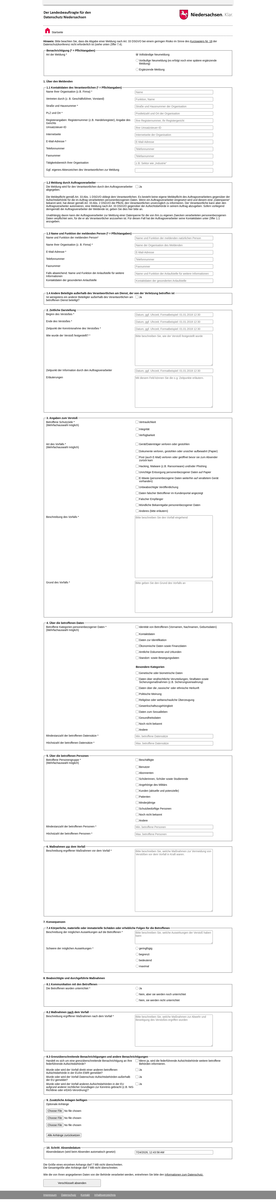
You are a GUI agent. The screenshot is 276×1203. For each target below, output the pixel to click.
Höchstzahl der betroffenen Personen (69, 833)
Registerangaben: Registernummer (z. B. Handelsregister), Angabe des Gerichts (88, 121)
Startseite (54, 32)
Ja (140, 186)
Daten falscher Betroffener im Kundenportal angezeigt (171, 493)
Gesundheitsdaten (150, 717)
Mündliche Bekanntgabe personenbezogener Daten (169, 505)
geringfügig (145, 948)
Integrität (144, 429)
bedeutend (145, 960)
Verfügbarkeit (147, 435)
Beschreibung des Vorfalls (62, 516)
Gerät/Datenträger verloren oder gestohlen (164, 444)
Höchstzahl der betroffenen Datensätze (70, 742)
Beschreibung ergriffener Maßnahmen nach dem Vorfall (80, 1016)
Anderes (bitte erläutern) (153, 510)
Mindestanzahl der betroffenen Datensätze (72, 735)
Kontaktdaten (147, 634)
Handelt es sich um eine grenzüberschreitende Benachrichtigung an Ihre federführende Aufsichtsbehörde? (89, 1062)
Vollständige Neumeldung (154, 54)
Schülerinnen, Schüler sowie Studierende (163, 778)
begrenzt (144, 954)
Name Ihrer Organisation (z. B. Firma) (69, 91)
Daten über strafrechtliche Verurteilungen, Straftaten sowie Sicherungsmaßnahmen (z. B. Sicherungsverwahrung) (174, 680)
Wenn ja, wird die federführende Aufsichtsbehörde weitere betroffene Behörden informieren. (179, 1062)
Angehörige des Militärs (153, 784)
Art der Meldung (56, 54)
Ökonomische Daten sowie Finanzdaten (162, 645)
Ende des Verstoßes (59, 321)
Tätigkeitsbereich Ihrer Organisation (67, 162)
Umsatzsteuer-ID (56, 127)
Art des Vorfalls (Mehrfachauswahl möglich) (62, 446)
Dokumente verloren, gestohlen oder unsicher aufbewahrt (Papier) (178, 451)
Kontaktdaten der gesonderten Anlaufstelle (71, 280)
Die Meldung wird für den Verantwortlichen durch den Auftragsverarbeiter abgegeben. (89, 188)
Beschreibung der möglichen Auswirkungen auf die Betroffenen (84, 932)
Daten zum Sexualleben (153, 711)
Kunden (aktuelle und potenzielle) (159, 790)
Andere (143, 729)
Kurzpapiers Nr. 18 (201, 41)
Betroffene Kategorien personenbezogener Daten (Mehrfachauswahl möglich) (76, 628)
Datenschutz (68, 1194)
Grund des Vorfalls (58, 582)
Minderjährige (147, 802)
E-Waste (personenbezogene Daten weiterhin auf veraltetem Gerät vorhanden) (179, 480)
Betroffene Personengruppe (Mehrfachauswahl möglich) (63, 761)
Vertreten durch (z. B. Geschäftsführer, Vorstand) (75, 98)
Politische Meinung (150, 693)
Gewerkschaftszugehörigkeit (156, 705)
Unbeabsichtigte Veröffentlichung (158, 487)
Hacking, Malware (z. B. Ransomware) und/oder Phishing (173, 466)
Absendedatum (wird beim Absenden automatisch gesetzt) (81, 1151)
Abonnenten (146, 772)
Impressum (50, 1194)
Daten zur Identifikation (153, 640)
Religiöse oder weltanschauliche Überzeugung (166, 699)
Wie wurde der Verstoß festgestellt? (68, 335)
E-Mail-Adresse (56, 141)
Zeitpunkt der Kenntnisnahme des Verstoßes (73, 328)
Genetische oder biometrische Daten (161, 673)
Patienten (144, 796)
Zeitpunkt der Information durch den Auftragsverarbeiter (79, 370)
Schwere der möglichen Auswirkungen (70, 948)
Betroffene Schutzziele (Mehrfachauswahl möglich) (62, 424)
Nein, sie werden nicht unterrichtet (159, 1000)
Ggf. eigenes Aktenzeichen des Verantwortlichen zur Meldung (82, 169)
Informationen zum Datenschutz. (184, 1174)
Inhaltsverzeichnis (105, 1194)
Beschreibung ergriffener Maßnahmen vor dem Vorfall (79, 850)
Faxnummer (53, 155)
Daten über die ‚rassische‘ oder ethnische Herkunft (169, 688)
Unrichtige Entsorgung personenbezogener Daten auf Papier (175, 472)
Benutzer (144, 766)
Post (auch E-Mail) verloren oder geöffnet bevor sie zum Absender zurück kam (178, 459)
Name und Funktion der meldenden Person (72, 237)
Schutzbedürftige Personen (155, 808)
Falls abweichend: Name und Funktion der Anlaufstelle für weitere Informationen (85, 275)
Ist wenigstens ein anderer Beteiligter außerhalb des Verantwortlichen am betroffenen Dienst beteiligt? (89, 299)
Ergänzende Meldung (152, 69)
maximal (144, 966)
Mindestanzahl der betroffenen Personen (71, 826)
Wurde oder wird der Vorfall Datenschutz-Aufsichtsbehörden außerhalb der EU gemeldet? (88, 1078)
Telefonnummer (55, 148)
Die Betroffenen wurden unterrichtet (68, 988)
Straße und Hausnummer (62, 105)
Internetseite (53, 134)
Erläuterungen (54, 377)
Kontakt (85, 1194)
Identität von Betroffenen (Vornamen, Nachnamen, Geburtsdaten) (178, 626)
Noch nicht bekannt (150, 723)
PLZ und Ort (54, 112)
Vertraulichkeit (147, 422)
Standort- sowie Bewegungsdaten (159, 657)
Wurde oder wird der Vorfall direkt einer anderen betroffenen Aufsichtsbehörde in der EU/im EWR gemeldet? (81, 1071)
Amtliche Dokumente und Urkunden (160, 651)
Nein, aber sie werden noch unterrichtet (162, 994)
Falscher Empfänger (151, 499)
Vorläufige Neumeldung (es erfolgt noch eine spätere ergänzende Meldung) (178, 62)
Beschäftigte (146, 759)
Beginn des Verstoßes (60, 314)
